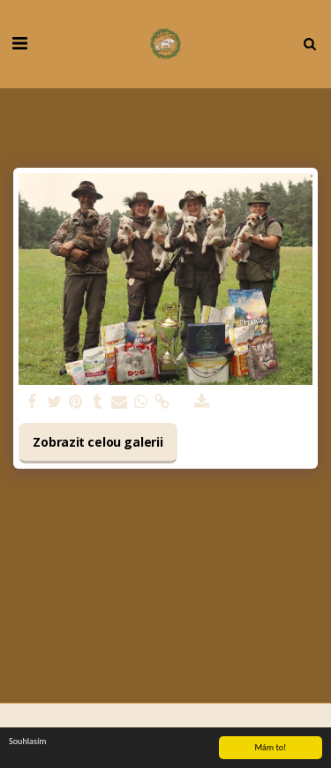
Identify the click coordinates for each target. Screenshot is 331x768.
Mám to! (270, 748)
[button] (19, 43)
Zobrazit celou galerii (97, 441)
